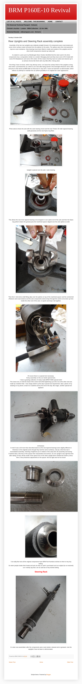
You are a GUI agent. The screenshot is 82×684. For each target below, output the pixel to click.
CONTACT (59, 21)
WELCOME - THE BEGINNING (34, 21)
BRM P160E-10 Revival (39, 10)
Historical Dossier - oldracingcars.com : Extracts (24, 32)
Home (41, 662)
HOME (50, 21)
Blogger (48, 674)
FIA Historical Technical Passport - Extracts (22, 25)
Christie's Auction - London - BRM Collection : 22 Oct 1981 (27, 28)
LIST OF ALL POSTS (14, 21)
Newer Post (12, 662)
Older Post (70, 662)
